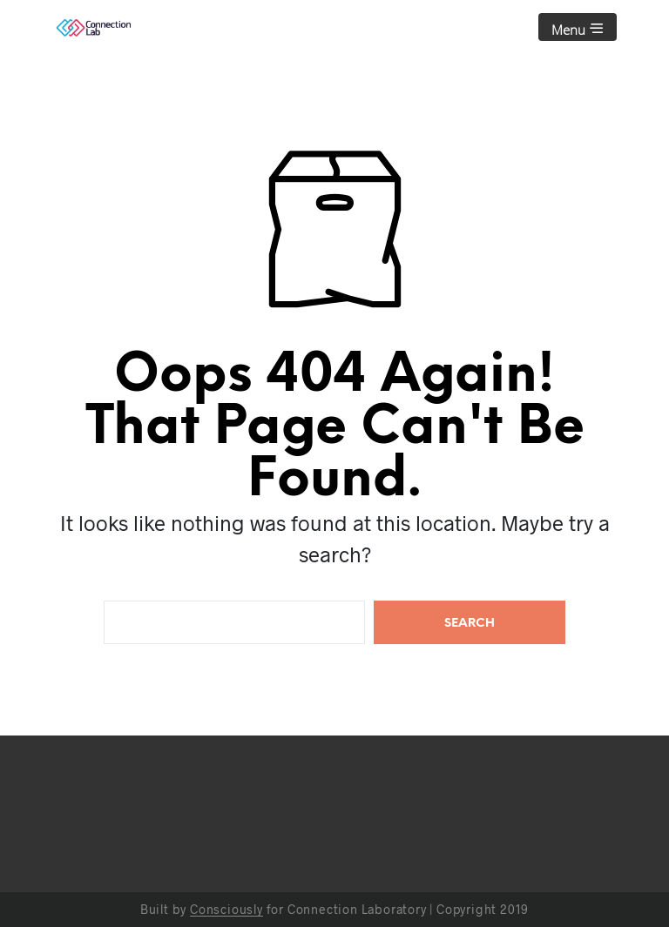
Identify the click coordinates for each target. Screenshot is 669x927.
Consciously (226, 910)
